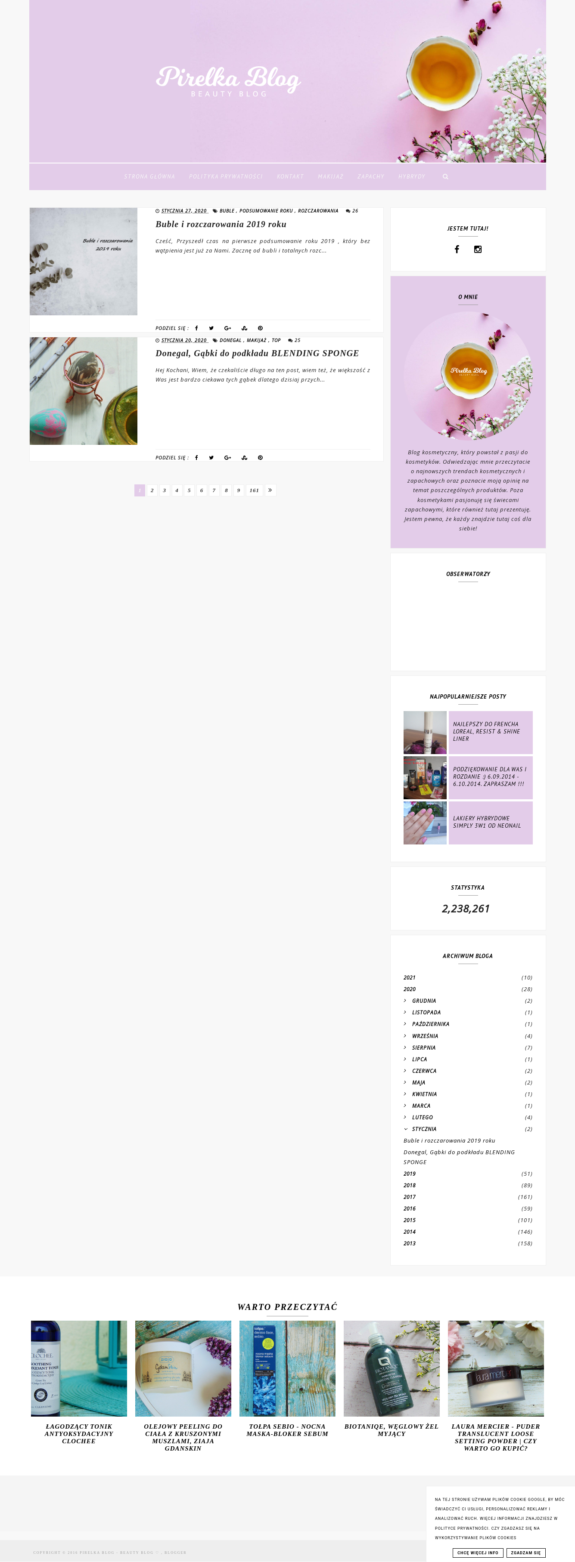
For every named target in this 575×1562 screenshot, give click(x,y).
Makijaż (331, 176)
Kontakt (290, 176)
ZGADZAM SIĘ (526, 1553)
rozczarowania (319, 211)
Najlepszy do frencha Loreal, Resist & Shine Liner (486, 731)
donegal (231, 340)
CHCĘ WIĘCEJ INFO (477, 1553)
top (277, 340)
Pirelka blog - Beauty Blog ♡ (120, 1553)
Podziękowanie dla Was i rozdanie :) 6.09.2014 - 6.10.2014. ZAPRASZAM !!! (490, 777)
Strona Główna (149, 176)
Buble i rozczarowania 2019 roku (220, 224)
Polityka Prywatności (226, 176)
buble (228, 211)
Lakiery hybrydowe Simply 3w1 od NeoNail (487, 822)
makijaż (257, 340)
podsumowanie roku (267, 211)
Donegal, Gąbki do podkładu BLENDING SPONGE (257, 353)
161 (256, 490)
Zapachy (371, 176)
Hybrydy (412, 176)
